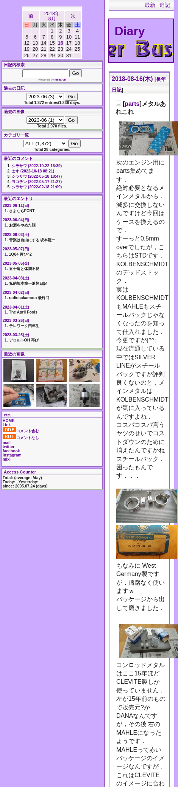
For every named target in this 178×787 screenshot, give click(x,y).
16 (60, 43)
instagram (12, 455)
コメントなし (21, 438)
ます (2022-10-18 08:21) (33, 171)
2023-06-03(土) (16, 235)
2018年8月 (52, 16)
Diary (130, 31)
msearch (60, 79)
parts (132, 104)
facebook (11, 451)
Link (7, 425)
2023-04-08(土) (16, 278)
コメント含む (21, 431)
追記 (164, 5)
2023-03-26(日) (16, 320)
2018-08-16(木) (132, 79)
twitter (8, 447)
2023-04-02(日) (16, 292)
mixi (7, 459)
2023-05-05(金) (16, 263)
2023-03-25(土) (16, 335)
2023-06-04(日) (16, 220)
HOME (8, 421)
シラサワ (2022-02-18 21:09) (37, 187)
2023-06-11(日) (16, 205)
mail (7, 443)
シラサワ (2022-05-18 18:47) (37, 176)
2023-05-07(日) (16, 249)
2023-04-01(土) (16, 307)
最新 (150, 5)
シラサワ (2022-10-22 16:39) (37, 166)
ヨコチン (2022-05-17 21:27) (37, 182)
